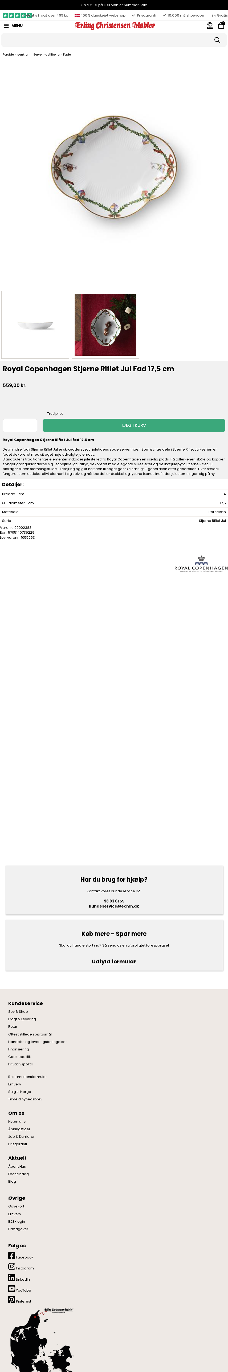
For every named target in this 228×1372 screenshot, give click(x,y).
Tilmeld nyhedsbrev (25, 1099)
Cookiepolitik (19, 1056)
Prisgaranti (17, 1144)
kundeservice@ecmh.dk (114, 906)
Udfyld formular (114, 961)
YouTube (19, 1289)
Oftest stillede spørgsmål (30, 1034)
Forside (8, 54)
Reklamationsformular (27, 1076)
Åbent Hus (17, 1166)
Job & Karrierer (21, 1136)
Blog (12, 1181)
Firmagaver (18, 1229)
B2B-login (16, 1221)
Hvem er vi (17, 1121)
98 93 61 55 (114, 901)
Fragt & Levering (22, 1019)
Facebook (21, 1256)
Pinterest (19, 1300)
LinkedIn (19, 1278)
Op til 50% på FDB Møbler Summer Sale (114, 4)
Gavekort (16, 1206)
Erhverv (14, 1084)
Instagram (21, 1266)
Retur (12, 1026)
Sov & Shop (18, 1011)
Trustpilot (55, 413)
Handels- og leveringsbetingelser (37, 1041)
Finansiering (18, 1049)
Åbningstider (19, 1129)
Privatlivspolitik (20, 1064)
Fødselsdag (18, 1174)
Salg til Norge (19, 1091)
